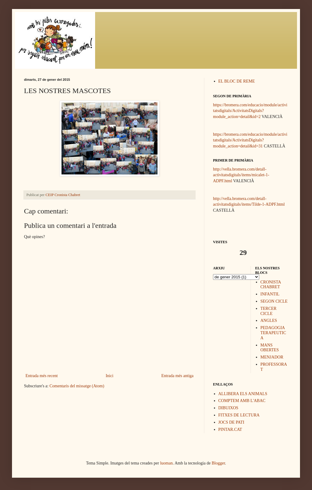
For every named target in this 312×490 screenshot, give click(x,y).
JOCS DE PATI (231, 422)
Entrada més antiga (177, 376)
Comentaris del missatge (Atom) (77, 386)
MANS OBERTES (269, 347)
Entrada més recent (42, 376)
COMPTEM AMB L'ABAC (242, 400)
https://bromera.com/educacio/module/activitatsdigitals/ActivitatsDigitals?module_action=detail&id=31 (250, 140)
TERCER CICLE (268, 311)
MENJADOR (271, 357)
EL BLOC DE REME (236, 81)
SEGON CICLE (274, 301)
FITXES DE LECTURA (239, 415)
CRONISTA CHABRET (270, 284)
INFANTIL (270, 294)
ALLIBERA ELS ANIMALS (242, 394)
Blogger (218, 463)
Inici (109, 376)
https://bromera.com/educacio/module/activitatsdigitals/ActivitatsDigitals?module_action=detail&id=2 (250, 111)
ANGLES (268, 320)
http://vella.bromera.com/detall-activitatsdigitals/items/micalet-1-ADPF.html (241, 175)
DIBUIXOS (228, 408)
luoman (166, 463)
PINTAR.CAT (230, 429)
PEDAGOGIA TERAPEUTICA (273, 332)
